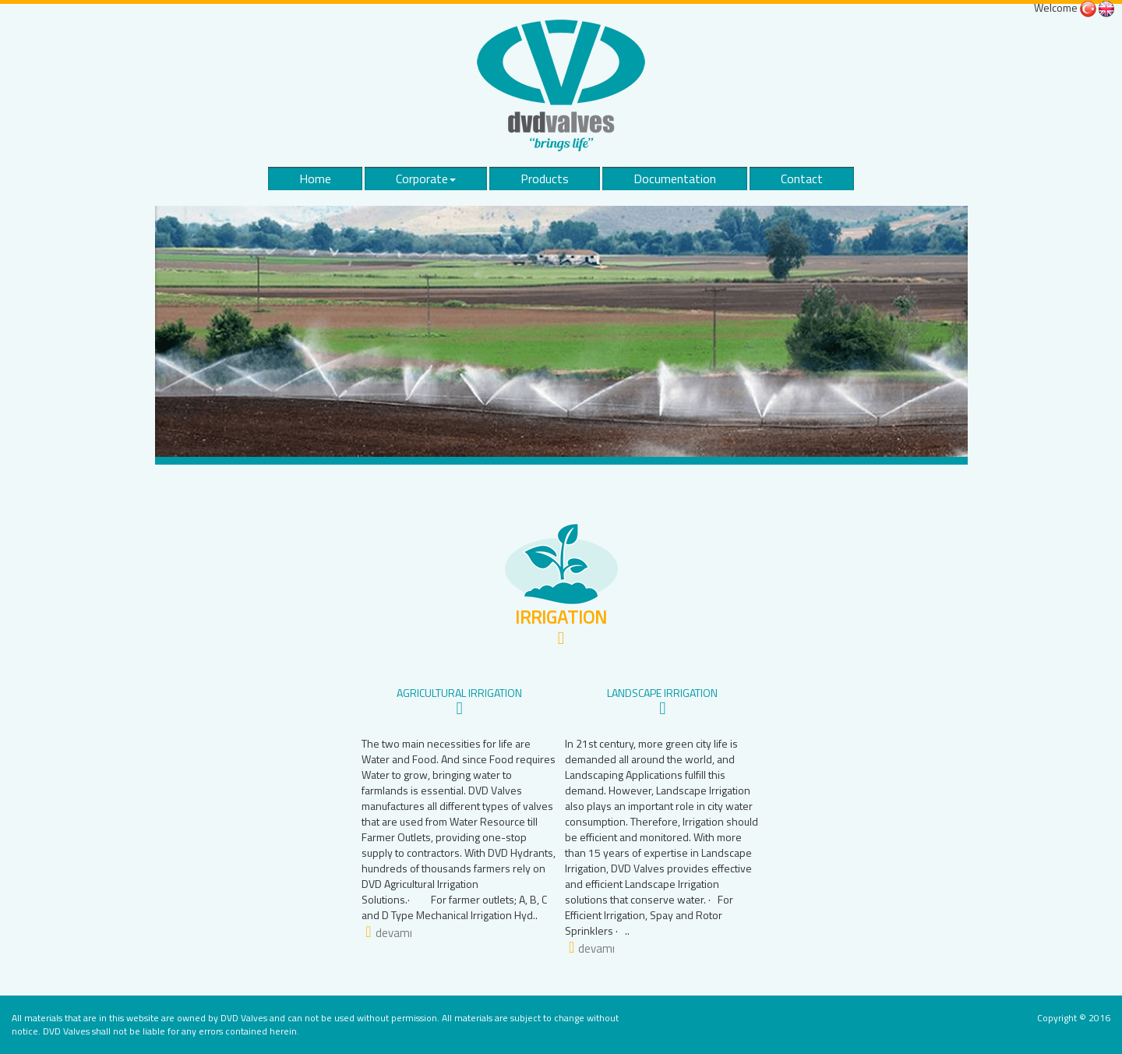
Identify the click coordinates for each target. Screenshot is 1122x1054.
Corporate (426, 178)
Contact (802, 178)
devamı (394, 933)
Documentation (674, 178)
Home (315, 178)
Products (544, 178)
